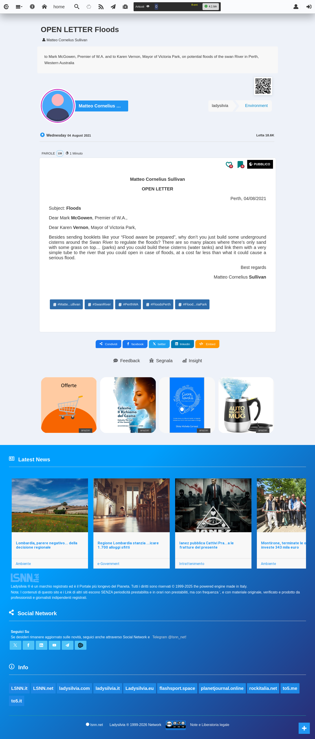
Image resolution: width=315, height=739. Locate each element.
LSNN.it (19, 688)
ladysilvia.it (108, 688)
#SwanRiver (99, 304)
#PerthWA (128, 304)
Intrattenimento (191, 563)
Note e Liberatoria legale (209, 725)
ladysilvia (220, 105)
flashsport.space (177, 688)
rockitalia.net (263, 688)
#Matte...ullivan (66, 304)
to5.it (16, 700)
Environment (256, 105)
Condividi (108, 344)
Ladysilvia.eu (140, 688)
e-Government (108, 563)
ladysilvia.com (74, 688)
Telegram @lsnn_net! (169, 637)
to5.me (290, 688)
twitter (159, 344)
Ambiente (23, 563)
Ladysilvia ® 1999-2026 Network (135, 725)
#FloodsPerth (158, 304)
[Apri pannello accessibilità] (32, 6)
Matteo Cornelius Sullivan (101, 105)
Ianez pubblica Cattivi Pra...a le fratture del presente (206, 545)
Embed (207, 344)
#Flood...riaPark (192, 304)
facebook (135, 344)
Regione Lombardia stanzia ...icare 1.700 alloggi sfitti (128, 545)
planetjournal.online (222, 688)
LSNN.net (43, 688)
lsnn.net (94, 725)
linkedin (182, 344)
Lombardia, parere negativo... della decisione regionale (46, 545)
